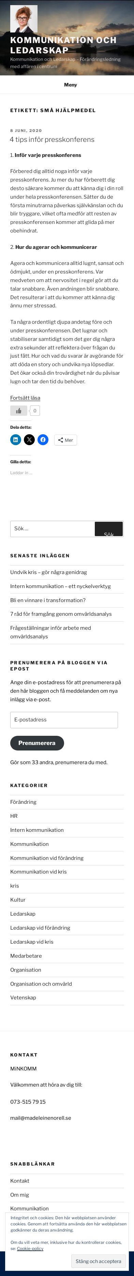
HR (13, 816)
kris (14, 886)
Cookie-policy (30, 1248)
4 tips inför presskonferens (52, 139)
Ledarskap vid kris (32, 942)
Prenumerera (37, 743)
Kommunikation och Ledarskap (63, 45)
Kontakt (19, 1181)
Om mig (19, 1195)
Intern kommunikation (37, 830)
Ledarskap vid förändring (40, 928)
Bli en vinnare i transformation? (48, 600)
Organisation (25, 970)
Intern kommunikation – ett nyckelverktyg (60, 586)
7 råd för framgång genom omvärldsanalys (61, 614)
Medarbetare (26, 956)
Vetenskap (23, 998)
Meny (67, 85)
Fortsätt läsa (25, 398)
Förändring (23, 802)
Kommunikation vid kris (38, 872)
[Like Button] (18, 411)
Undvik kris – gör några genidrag (48, 572)
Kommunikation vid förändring (47, 858)
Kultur (18, 900)
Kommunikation (29, 844)
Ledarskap (22, 914)
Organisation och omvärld (41, 984)
